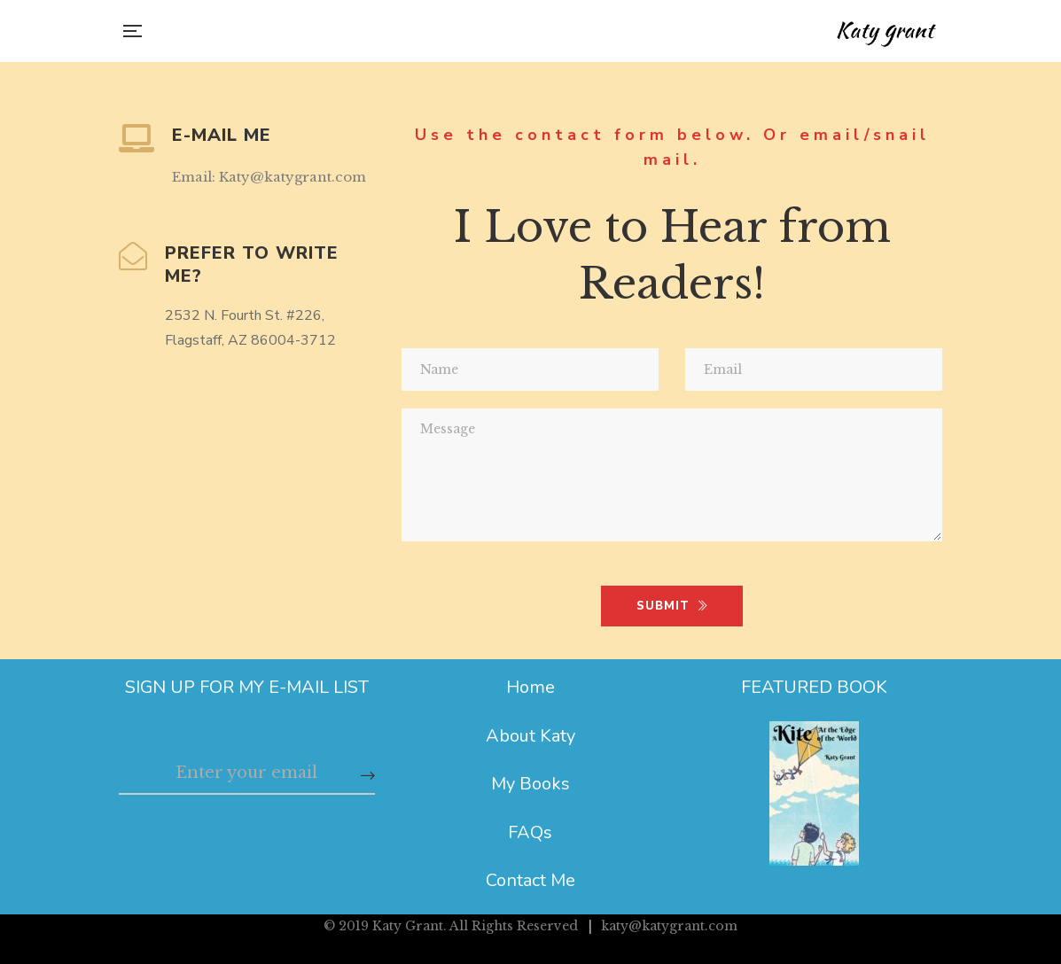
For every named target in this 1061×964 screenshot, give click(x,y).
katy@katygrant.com (669, 926)
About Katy (530, 736)
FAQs (530, 832)
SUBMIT (672, 606)
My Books (530, 784)
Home (530, 687)
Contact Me (530, 880)
